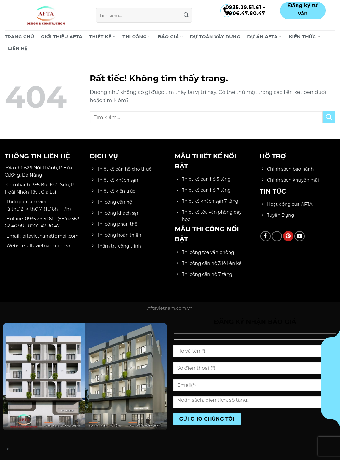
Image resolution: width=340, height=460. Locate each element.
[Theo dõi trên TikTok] (277, 236)
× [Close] (7, 449)
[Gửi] (186, 15)
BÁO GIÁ (170, 37)
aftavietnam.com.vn (49, 246)
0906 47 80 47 (44, 226)
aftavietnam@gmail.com (51, 236)
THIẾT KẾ (102, 37)
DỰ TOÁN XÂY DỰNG (215, 37)
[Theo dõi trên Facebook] (265, 236)
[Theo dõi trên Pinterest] (288, 236)
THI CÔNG (136, 37)
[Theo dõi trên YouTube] (299, 236)
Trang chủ (19, 37)
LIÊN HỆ (18, 48)
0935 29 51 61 (39, 219)
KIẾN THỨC (304, 37)
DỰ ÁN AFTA (264, 37)
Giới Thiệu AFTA (61, 37)
